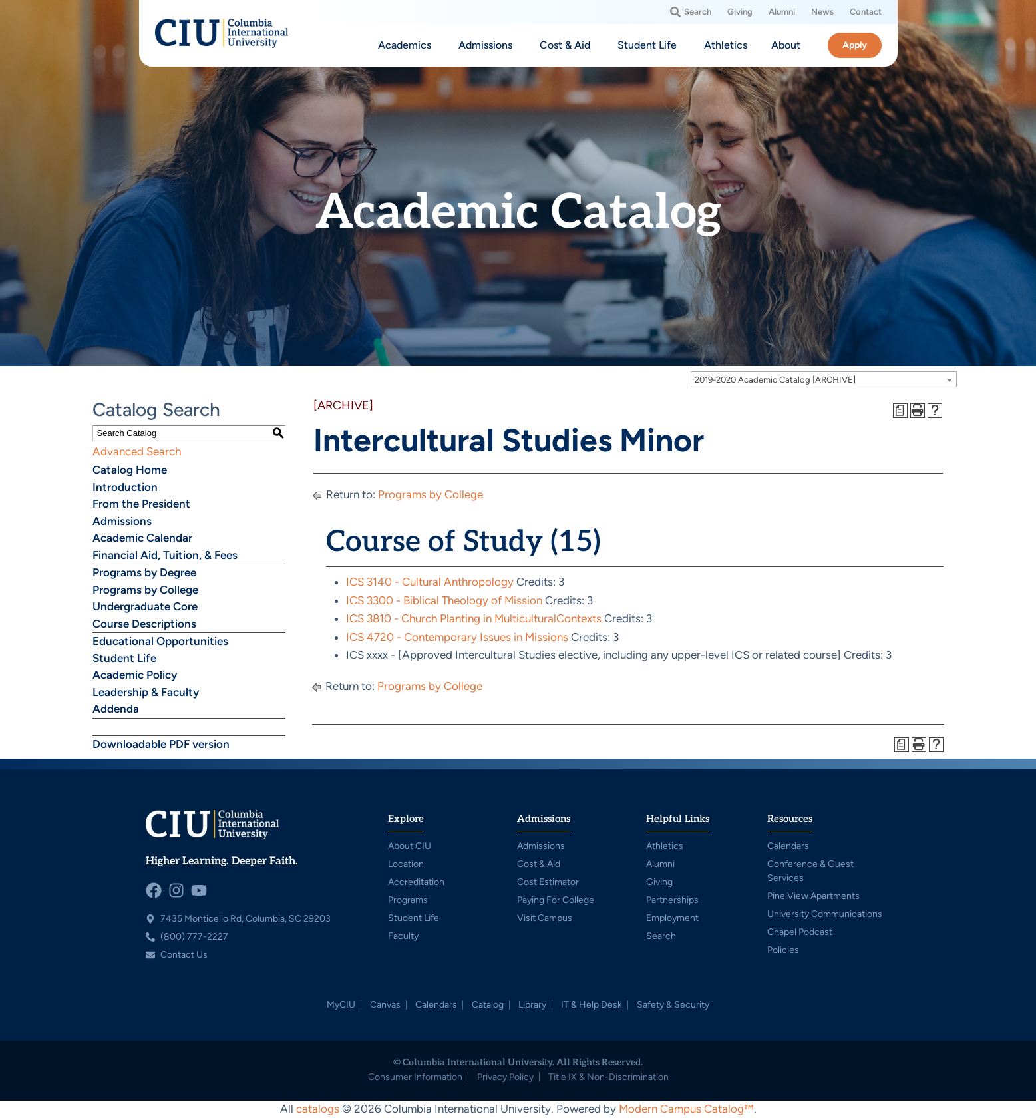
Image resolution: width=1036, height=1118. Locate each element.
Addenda (115, 708)
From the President (141, 503)
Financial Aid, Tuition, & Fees (165, 555)
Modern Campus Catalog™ (686, 1108)
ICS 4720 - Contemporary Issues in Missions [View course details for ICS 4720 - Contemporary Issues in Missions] (457, 637)
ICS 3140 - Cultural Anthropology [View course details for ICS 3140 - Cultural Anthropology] (430, 581)
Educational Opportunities (160, 641)
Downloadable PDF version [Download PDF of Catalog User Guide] (161, 744)
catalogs (317, 1108)
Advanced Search (136, 451)
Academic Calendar (142, 537)
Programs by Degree (144, 572)
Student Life (124, 658)
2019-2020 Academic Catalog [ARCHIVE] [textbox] (775, 380)
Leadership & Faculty (145, 692)
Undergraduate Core (145, 606)
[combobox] (824, 379)
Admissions (122, 521)
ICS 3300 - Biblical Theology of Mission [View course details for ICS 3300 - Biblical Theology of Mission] (444, 600)
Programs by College (145, 589)
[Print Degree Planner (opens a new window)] (900, 410)
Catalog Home (129, 469)
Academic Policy (134, 674)
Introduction (125, 487)
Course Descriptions (144, 623)
